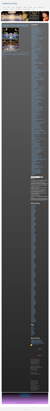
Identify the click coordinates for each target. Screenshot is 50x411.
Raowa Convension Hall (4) (35, 131)
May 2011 (32, 316)
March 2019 (33, 244)
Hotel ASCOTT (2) (34, 82)
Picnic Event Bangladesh (26, 9)
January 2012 (33, 310)
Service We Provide (40, 7)
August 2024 (33, 213)
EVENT (35, 7)
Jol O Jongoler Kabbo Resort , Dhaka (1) (37, 91)
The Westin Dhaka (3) (34, 156)
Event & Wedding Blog (18, 9)
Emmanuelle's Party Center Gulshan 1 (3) (37, 62)
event (32, 330)
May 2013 (32, 297)
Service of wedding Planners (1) (36, 140)
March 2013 (33, 299)
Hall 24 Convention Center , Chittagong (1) (37, 78)
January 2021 (33, 234)
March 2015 (33, 281)
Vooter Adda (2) (33, 163)
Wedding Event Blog (9, 3)
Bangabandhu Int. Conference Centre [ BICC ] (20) (38, 37)
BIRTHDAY (30, 7)
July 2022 (32, 226)
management (33, 333)
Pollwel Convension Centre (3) (35, 124)
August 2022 (33, 225)
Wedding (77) (33, 164)
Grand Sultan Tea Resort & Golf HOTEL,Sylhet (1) (38, 71)
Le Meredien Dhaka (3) (34, 103)
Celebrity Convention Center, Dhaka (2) (37, 47)
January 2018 (33, 254)
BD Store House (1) (34, 41)
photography (33, 328)
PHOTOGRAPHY (19, 7)
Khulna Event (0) (33, 95)
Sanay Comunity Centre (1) (35, 135)
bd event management (20, 53)
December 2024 (33, 210)
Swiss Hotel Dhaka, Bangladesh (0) (36, 151)
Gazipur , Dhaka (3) (34, 67)
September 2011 (33, 313)
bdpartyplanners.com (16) (35, 42)
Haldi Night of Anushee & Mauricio (36, 341)
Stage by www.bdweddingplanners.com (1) (37, 147)
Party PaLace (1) (33, 120)
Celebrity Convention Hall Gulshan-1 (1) (37, 49)
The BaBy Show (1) (34, 154)
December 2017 (33, 255)
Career (33, 9)
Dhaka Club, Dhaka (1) (34, 55)
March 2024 (33, 216)
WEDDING (25, 7)
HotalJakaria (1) (33, 80)
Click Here (39, 355)
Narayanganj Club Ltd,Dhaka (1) (36, 113)
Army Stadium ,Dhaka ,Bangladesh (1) (37, 33)
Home (4, 7)
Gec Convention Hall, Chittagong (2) (36, 69)
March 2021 (33, 233)
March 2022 (33, 228)
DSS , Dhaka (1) (33, 59)
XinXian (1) (33, 174)
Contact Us (13, 7)
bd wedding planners (25, 54)
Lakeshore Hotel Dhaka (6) (35, 100)
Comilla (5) (33, 52)
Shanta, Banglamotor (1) (35, 142)
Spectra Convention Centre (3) (35, 146)
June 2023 (32, 221)
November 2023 (33, 218)
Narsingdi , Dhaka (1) (34, 114)
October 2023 (33, 219)
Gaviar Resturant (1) (34, 66)
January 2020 (33, 238)
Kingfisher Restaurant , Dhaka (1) (36, 96)
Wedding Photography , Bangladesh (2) (37, 167)
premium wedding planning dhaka (12, 53)
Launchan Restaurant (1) (35, 102)
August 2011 (33, 314)
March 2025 (33, 209)
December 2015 (33, 274)
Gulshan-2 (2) (33, 77)
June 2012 (32, 306)
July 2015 (32, 278)
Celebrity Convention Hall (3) (35, 48)
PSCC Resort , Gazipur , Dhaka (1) (36, 128)
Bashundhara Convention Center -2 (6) (37, 39)
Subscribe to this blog (35, 344)
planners (32, 327)
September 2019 (33, 241)
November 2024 (33, 211)
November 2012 (33, 302)
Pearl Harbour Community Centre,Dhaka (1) (37, 122)
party (32, 334)
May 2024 (32, 214)
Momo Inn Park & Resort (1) (35, 111)
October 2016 (33, 266)
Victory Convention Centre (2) (35, 162)
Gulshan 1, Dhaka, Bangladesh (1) (36, 75)
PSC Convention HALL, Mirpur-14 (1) (36, 127)
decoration (32, 332)
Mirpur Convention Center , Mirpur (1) (37, 109)
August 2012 (33, 304)
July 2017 (32, 259)
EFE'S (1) (32, 60)
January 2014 (33, 291)
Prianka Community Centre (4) (35, 126)
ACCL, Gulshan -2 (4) (34, 28)
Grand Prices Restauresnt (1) (35, 70)
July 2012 (32, 305)
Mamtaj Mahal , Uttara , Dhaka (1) (36, 106)
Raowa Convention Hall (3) (35, 132)
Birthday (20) (33, 44)
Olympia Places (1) (34, 116)
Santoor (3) (33, 136)
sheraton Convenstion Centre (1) (36, 143)
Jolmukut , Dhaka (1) (34, 92)
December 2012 (33, 301)
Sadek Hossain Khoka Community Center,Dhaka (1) (38, 133)
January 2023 (33, 222)
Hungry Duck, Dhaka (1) (34, 85)
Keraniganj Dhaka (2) (34, 93)
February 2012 (33, 309)
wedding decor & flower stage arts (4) (37, 165)
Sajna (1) (32, 134)
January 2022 (33, 230)
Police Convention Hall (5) (35, 123)
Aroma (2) (32, 34)
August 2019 (33, 242)
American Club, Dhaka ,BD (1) (35, 30)
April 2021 (32, 232)
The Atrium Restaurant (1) (35, 153)
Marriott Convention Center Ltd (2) (36, 107)
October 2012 (33, 303)
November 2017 (33, 256)
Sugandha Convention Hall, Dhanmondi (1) (37, 149)
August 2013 (33, 295)
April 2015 (32, 280)
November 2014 (33, 284)
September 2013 (33, 294)
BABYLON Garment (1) (34, 35)
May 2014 (32, 288)
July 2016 (32, 268)
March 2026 (33, 205)
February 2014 (33, 290)
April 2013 (32, 298)
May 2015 (32, 279)
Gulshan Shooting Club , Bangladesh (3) (37, 76)
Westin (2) (32, 168)
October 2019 (33, 240)
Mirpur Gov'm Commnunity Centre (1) (36, 110)
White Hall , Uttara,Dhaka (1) (35, 169)
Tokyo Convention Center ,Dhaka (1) (36, 157)
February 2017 (33, 263)
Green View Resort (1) (34, 73)
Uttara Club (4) (33, 161)
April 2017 (32, 261)
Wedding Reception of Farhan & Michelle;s (37, 343)
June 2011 (32, 315)
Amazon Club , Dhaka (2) (35, 29)
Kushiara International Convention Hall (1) (37, 98)
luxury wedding (19, 54)
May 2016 (32, 270)
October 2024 (33, 212)
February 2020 (33, 237)
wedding (5, 53)
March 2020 (33, 236)
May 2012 (32, 307)
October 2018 (33, 248)
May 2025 (32, 208)
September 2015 (33, 276)
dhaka (32, 329)
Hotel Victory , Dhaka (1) (35, 84)
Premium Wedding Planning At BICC (16, 25)
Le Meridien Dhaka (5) (34, 104)
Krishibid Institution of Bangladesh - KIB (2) (37, 97)
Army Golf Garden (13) (34, 32)
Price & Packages (6, 9)
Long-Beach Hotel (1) (34, 105)
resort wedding (10, 54)
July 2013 (32, 296)
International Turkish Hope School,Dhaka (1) (37, 89)
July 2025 (32, 207)
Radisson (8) (33, 129)
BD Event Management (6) (35, 40)
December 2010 (33, 320)
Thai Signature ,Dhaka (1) (35, 152)
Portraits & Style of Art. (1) (35, 125)
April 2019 (32, 243)
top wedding (14, 54)
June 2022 (32, 227)
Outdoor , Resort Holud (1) (35, 117)
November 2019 (33, 239)
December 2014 (33, 283)
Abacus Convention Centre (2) (35, 27)
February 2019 (33, 245)
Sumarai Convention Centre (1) (35, 150)
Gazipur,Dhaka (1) (34, 68)
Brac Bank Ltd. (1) (34, 46)
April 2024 (32, 215)
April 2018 (32, 252)
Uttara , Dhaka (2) (34, 160)
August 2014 (33, 286)
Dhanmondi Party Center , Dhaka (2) (36, 58)
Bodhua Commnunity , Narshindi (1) (36, 45)
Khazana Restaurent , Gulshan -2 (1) (36, 94)
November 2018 (33, 247)
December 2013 (33, 292)
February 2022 (33, 229)
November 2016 (33, 265)
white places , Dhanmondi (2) (35, 172)
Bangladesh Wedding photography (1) (37, 38)
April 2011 (32, 317)
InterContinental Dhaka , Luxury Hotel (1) (37, 86)
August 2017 (33, 258)
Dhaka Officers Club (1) (34, 56)
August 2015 (33, 277)
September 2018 (33, 249)
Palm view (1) (33, 118)
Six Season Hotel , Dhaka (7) (35, 145)
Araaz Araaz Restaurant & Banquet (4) (37, 31)
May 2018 (32, 251)
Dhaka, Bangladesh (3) (34, 57)
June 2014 (32, 287)
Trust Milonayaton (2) (34, 158)
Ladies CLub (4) (33, 99)
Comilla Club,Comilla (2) (35, 53)
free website (25, 409)
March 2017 (33, 262)
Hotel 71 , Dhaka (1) (34, 81)
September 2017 (33, 257)
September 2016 (33, 267)
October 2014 (33, 285)
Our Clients (11, 9)
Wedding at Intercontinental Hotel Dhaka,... (37, 342)
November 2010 (33, 321)
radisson (6, 54)
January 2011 (33, 319)
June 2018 (32, 250)
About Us (8, 7)
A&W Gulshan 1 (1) (34, 26)
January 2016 (33, 273)
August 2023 (33, 220)
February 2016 (33, 272)
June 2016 (32, 269)
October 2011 (33, 312)
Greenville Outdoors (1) (34, 74)
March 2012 (33, 308)
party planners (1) (34, 121)
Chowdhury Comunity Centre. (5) (36, 51)
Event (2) (32, 64)
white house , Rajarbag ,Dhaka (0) (36, 171)
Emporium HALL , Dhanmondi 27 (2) (36, 63)
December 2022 (33, 223)
